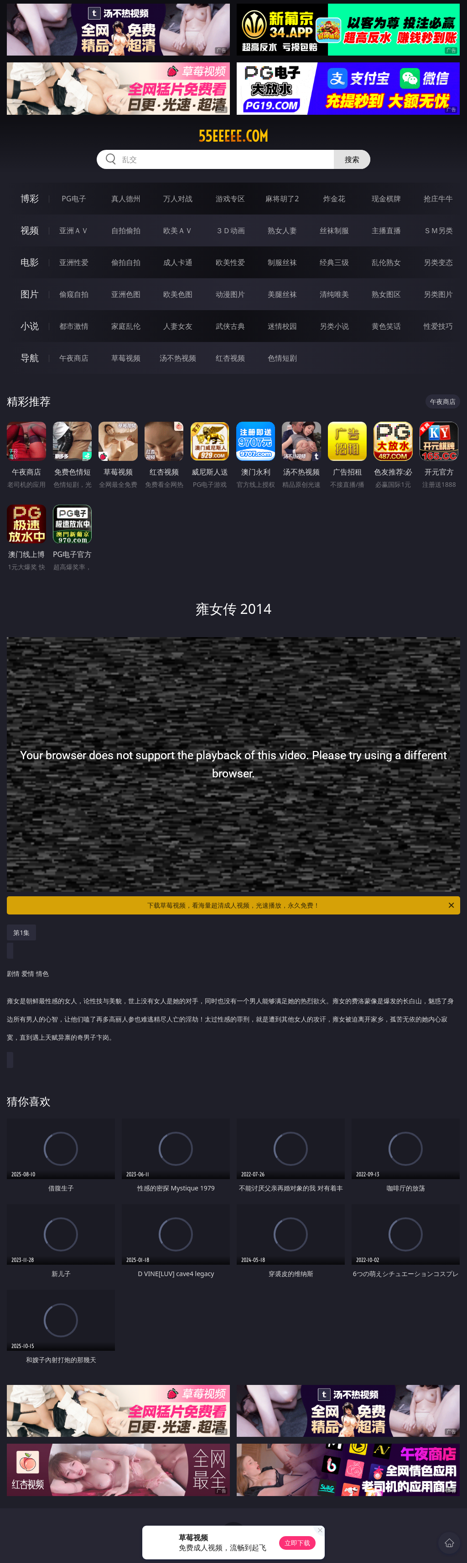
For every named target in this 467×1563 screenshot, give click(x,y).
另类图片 (438, 294)
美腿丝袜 (282, 294)
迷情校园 (282, 326)
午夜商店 (73, 358)
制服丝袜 (282, 262)
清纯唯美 (334, 294)
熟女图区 (386, 294)
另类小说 (334, 326)
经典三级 (334, 262)
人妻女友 (177, 326)
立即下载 (297, 1542)
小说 (30, 326)
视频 (30, 230)
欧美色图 (177, 294)
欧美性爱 (230, 262)
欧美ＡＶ (177, 230)
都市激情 (73, 326)
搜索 (352, 159)
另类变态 (438, 262)
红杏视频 (230, 358)
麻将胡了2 (282, 199)
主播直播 (386, 230)
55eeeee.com (233, 136)
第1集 (21, 932)
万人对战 (177, 199)
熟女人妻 (282, 230)
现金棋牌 (386, 199)
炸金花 (334, 199)
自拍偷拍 (125, 230)
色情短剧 (282, 358)
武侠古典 (230, 326)
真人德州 (125, 199)
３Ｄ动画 (230, 230)
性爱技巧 (438, 326)
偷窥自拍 (73, 294)
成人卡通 (177, 262)
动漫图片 (230, 294)
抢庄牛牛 (438, 199)
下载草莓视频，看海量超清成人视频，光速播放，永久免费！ (301, 905)
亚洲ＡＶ (73, 230)
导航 (30, 358)
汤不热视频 (178, 358)
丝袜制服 (334, 230)
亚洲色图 (125, 294)
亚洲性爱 (73, 262)
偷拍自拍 (125, 262)
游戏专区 (230, 199)
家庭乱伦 (125, 326)
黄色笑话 (386, 326)
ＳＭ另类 (438, 230)
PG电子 (74, 199)
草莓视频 (125, 358)
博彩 (30, 198)
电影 (30, 262)
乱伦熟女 (386, 262)
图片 (30, 294)
